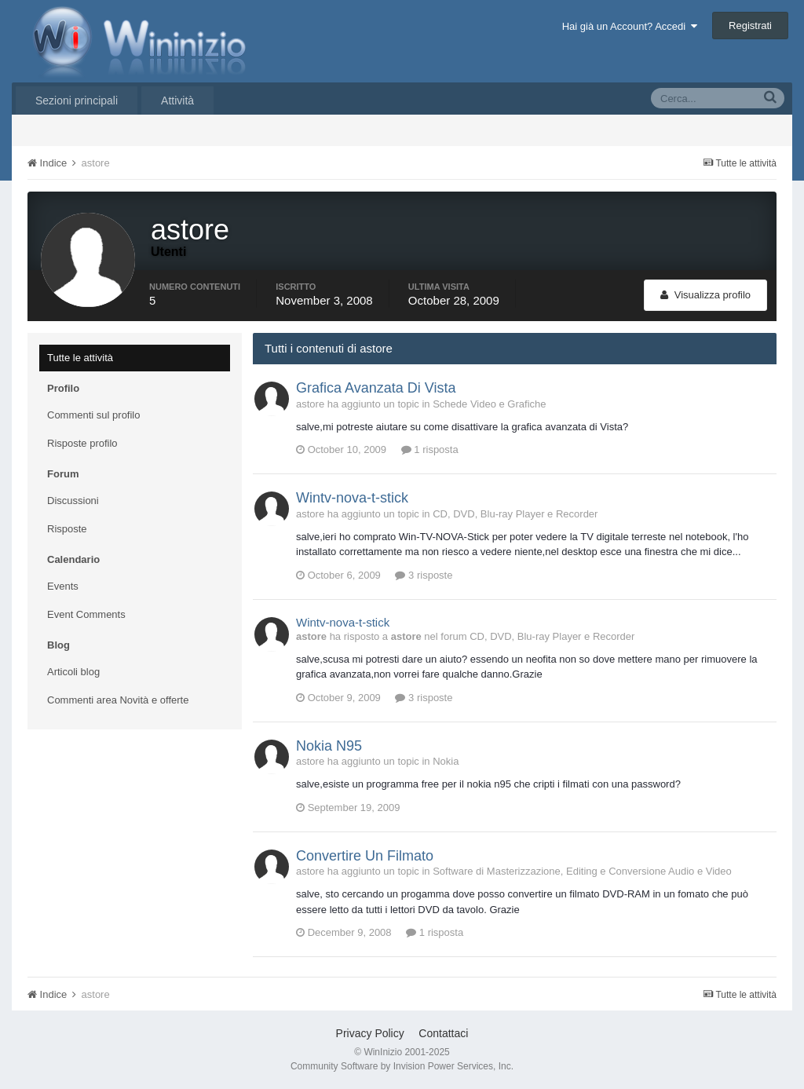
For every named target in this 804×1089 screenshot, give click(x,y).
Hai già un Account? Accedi (630, 26)
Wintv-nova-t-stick (352, 498)
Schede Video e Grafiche (489, 404)
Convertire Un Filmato (364, 856)
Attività (177, 100)
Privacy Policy (370, 1033)
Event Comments (86, 614)
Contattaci (443, 1033)
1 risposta (430, 449)
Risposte (67, 529)
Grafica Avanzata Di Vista (375, 388)
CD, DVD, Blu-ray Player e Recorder (515, 514)
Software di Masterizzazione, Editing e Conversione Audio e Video (582, 871)
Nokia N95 (329, 746)
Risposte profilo (82, 443)
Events (63, 586)
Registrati (750, 25)
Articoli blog (73, 672)
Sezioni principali (76, 100)
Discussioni (73, 500)
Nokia (446, 761)
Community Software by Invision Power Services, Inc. (402, 1066)
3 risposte (423, 575)
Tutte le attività (80, 358)
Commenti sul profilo (94, 415)
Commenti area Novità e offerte (117, 700)
